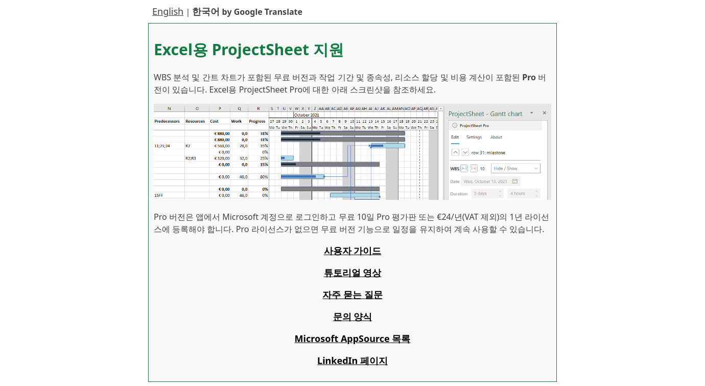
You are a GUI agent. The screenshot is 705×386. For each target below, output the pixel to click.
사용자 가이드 (353, 250)
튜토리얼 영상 (353, 272)
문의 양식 (352, 316)
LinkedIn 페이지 (352, 360)
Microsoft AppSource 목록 (353, 338)
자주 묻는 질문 (352, 294)
